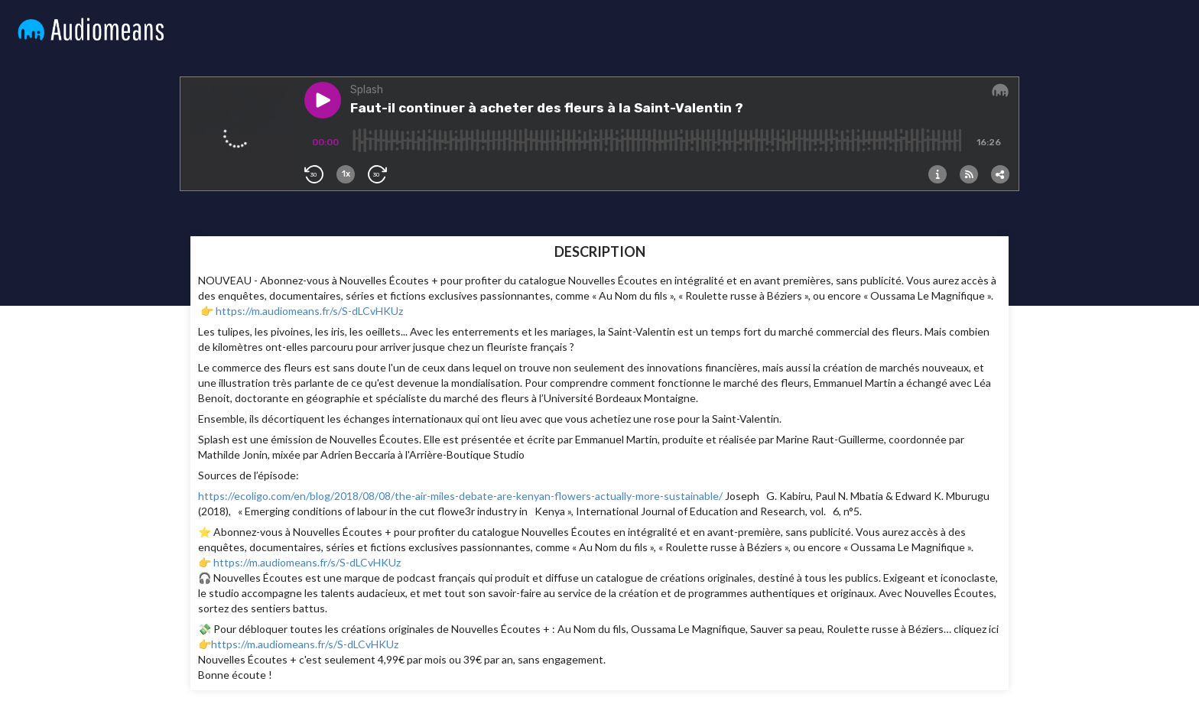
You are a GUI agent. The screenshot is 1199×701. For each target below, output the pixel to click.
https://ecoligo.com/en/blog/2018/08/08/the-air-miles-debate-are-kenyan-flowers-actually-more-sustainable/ (460, 495)
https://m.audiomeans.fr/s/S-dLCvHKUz (309, 310)
